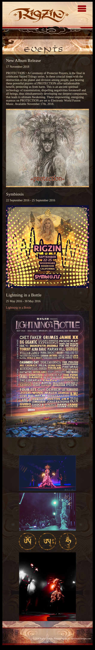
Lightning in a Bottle (23, 295)
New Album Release (23, 60)
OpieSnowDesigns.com (81, 638)
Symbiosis (15, 194)
